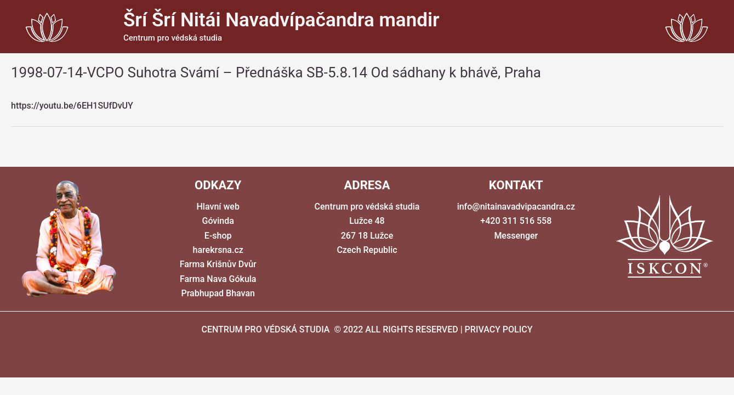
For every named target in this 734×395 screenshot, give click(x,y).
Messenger (516, 235)
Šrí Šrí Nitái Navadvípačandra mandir (281, 20)
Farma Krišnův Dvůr (218, 264)
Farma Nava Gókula (218, 279)
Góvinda (218, 221)
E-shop (218, 235)
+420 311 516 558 (515, 221)
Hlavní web (218, 206)
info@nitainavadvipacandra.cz (516, 206)
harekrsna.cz (218, 250)
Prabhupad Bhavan (217, 293)
